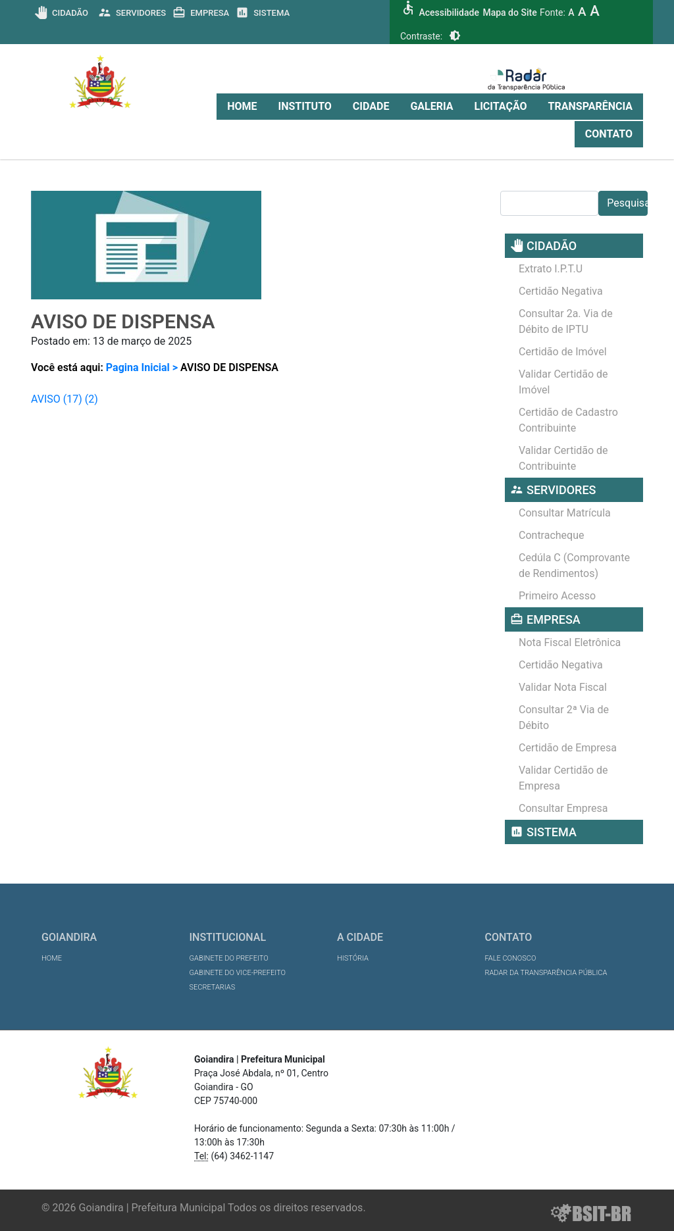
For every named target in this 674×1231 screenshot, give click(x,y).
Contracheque (551, 535)
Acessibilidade (449, 12)
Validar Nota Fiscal (563, 687)
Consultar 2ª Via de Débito (564, 717)
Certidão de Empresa (568, 747)
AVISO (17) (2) (64, 399)
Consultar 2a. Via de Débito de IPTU (566, 321)
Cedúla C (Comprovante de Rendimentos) (574, 565)
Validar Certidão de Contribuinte (563, 458)
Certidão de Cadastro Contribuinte (568, 420)
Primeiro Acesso (557, 596)
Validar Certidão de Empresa (563, 778)
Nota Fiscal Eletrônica (570, 642)
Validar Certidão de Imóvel (563, 382)
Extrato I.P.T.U (551, 269)
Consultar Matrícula (565, 513)
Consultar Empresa (563, 808)
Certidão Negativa (561, 291)
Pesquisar (627, 203)
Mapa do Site (509, 12)
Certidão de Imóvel (563, 351)
